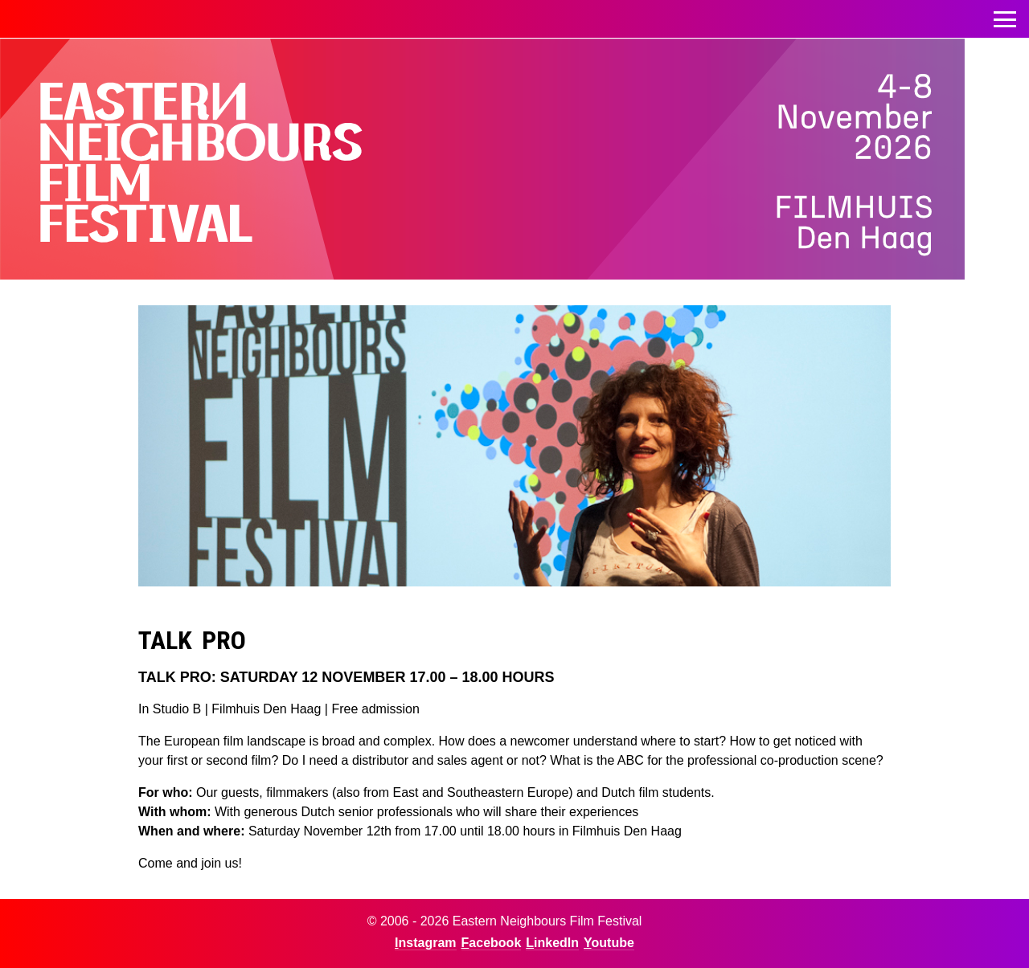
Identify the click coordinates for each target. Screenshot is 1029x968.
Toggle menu (1005, 15)
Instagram (425, 943)
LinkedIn (552, 943)
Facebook (491, 943)
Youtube (609, 943)
